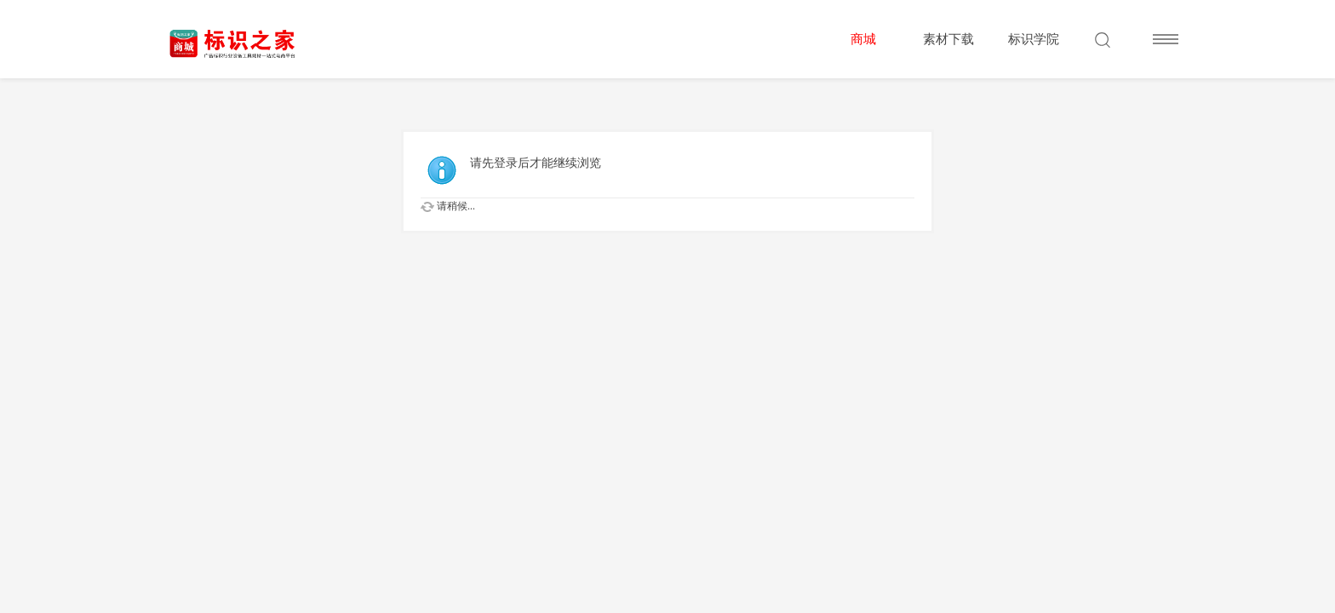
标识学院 (1033, 39)
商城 (863, 39)
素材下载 (948, 39)
